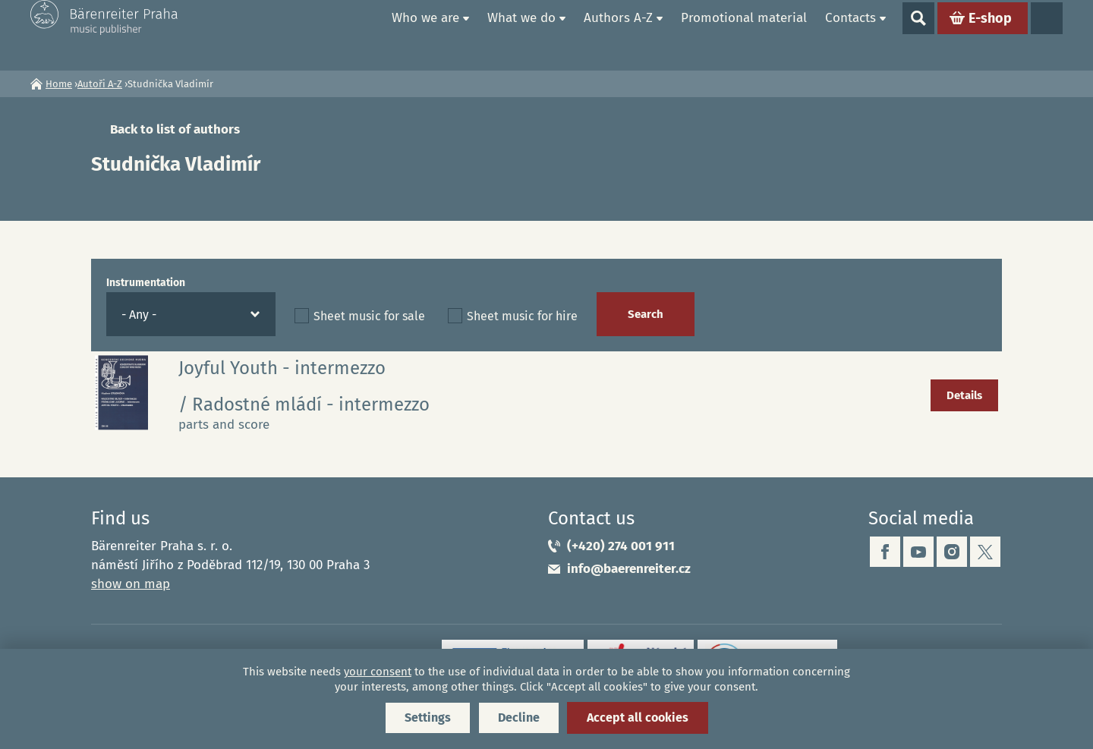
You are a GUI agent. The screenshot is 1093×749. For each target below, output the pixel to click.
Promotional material (744, 34)
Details (964, 395)
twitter (985, 552)
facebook (885, 552)
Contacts (850, 34)
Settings (428, 717)
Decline (519, 717)
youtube (918, 552)
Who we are (425, 34)
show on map (130, 584)
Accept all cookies (637, 717)
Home (365, 34)
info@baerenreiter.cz (629, 569)
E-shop (990, 35)
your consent (377, 671)
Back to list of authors (175, 129)
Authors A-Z (618, 34)
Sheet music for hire (522, 316)
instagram (952, 552)
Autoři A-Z (99, 84)
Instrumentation (145, 282)
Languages (1047, 35)
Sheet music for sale (369, 316)
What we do (521, 34)
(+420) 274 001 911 (621, 546)
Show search (918, 35)
